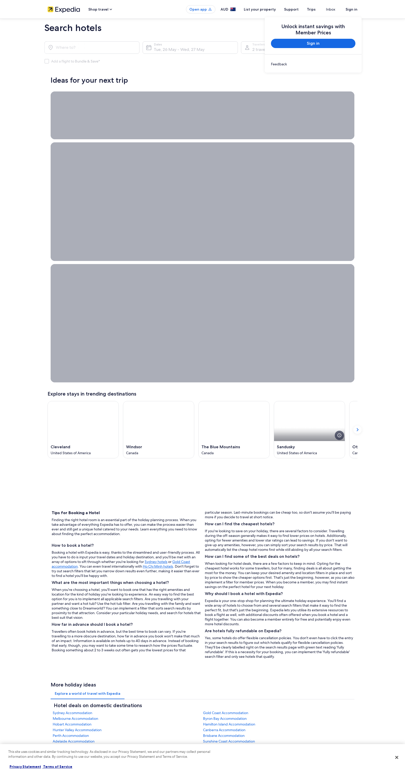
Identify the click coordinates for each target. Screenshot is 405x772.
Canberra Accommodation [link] (224, 517)
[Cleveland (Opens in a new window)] (83, 215)
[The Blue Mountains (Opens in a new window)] (234, 215)
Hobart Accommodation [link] (72, 511)
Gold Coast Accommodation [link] (225, 500)
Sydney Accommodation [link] (72, 500)
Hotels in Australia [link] (140, 596)
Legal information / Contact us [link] (229, 629)
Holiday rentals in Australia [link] (146, 604)
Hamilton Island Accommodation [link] (229, 511)
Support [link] (293, 587)
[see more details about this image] (339, 220)
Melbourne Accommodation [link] (75, 505)
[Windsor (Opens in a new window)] (158, 215)
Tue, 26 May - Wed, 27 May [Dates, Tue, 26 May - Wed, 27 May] (179, 49)
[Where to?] (91, 47)
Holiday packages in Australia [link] (148, 612)
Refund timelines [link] (300, 604)
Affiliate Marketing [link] (60, 629)
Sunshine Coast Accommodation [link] (229, 528)
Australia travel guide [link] (142, 587)
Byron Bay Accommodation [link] (225, 505)
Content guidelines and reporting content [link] (237, 637)
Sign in (351, 9)
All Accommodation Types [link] (146, 637)
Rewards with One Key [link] (144, 654)
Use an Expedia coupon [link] (304, 612)
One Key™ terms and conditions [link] (230, 612)
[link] (313, 64)
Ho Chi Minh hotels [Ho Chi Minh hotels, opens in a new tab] (158, 351)
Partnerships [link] (56, 612)
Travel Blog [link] (135, 645)
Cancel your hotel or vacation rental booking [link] (318, 596)
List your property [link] (60, 604)
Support (300, 9)
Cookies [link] (213, 596)
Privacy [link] (212, 587)
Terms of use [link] (216, 604)
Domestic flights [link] (139, 621)
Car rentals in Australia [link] (143, 629)
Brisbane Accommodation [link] (224, 522)
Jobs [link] (51, 596)
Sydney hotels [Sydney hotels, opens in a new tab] (156, 346)
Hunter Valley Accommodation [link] (77, 517)
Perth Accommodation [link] (71, 522)
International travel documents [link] (309, 621)
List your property (269, 9)
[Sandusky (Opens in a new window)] (309, 215)
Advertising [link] (56, 621)
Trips (320, 9)
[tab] (87, 480)
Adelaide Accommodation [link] (74, 528)
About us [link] (54, 587)
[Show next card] (357, 215)
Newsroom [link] (55, 637)
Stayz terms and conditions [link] (226, 621)
